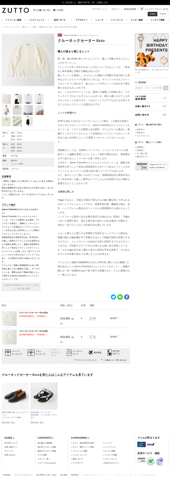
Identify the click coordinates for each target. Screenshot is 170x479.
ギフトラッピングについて (87, 360)
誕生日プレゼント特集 (47, 451)
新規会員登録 (130, 9)
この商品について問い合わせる (115, 360)
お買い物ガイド (151, 106)
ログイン (115, 9)
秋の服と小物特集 (45, 443)
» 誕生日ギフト (142, 156)
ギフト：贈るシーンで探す (26, 27)
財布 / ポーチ (60, 20)
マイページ (8, 451)
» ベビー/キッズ (142, 136)
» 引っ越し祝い (142, 153)
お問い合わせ (151, 115)
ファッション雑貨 (13, 20)
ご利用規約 (6, 475)
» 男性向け (140, 132)
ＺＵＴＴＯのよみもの (47, 463)
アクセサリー (82, 20)
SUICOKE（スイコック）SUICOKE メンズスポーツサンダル (43, 414)
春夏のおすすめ (45, 27)
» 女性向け (140, 129)
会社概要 (63, 475)
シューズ (99, 20)
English (163, 14)
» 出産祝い (140, 150)
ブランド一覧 (43, 459)
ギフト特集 (42, 455)
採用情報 (74, 475)
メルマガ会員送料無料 (151, 98)
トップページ (7, 27)
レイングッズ (117, 20)
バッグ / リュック (36, 20)
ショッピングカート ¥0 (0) (156, 9)
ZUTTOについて (99, 9)
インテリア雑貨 (158, 20)
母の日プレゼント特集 (47, 447)
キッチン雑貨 (137, 20)
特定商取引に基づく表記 (46, 475)
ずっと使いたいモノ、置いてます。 (49, 10)
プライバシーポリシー (23, 475)
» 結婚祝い (140, 147)
